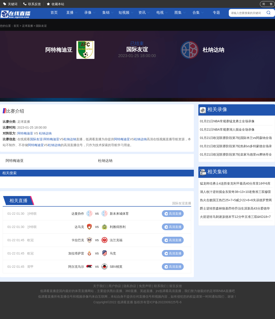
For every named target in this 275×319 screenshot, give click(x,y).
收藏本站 (58, 4)
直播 (72, 12)
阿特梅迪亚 (25, 133)
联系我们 (160, 286)
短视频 (126, 12)
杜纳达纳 (45, 133)
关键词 (12, 4)
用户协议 (114, 286)
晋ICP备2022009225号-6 (164, 302)
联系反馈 (34, 4)
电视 (162, 12)
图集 (180, 12)
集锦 (108, 12)
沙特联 (32, 213)
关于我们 (99, 286)
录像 (90, 12)
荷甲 (30, 266)
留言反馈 (175, 286)
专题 (216, 12)
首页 (54, 12)
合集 (198, 12)
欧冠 (30, 240)
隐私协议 (130, 286)
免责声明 (145, 286)
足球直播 (27, 25)
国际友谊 (41, 25)
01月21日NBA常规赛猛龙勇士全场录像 (227, 121)
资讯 (144, 12)
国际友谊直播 (181, 203)
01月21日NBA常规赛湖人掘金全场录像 (227, 129)
